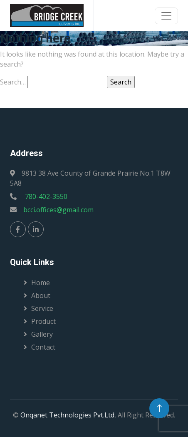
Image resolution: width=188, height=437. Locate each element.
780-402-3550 (45, 196)
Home (40, 282)
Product (43, 321)
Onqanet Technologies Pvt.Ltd (67, 415)
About (40, 295)
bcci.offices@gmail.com (58, 209)
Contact (43, 347)
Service (42, 308)
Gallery (42, 334)
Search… (13, 82)
